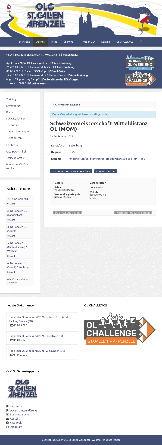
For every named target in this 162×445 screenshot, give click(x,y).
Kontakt (105, 41)
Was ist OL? (89, 41)
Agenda (40, 41)
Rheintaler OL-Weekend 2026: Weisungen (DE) (37, 350)
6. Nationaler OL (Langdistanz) (133, 212)
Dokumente (13, 105)
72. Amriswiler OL (17, 198)
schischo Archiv (15, 157)
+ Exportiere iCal (105, 171)
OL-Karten (12, 144)
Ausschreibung (63, 63)
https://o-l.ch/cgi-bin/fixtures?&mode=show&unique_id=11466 (107, 158)
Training (11, 99)
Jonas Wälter (113, 439)
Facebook (16, 422)
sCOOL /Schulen (15, 118)
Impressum (16, 406)
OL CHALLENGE (124, 41)
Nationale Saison (62, 197)
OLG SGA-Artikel (16, 151)
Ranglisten (15, 137)
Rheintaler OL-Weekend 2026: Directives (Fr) (36, 335)
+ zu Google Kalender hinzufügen (71, 171)
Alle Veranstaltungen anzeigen (18, 281)
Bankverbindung (20, 414)
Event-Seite (70, 54)
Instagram (16, 426)
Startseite (24, 41)
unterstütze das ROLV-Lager (61, 79)
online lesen (39, 83)
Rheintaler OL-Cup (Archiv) (17, 166)
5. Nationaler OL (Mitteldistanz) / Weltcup (17, 246)
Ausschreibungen (19, 131)
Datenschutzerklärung (23, 410)
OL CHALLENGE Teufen (67, 212)
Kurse (9, 112)
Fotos (54, 41)
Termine (14, 124)
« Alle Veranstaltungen (66, 104)
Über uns (71, 42)
